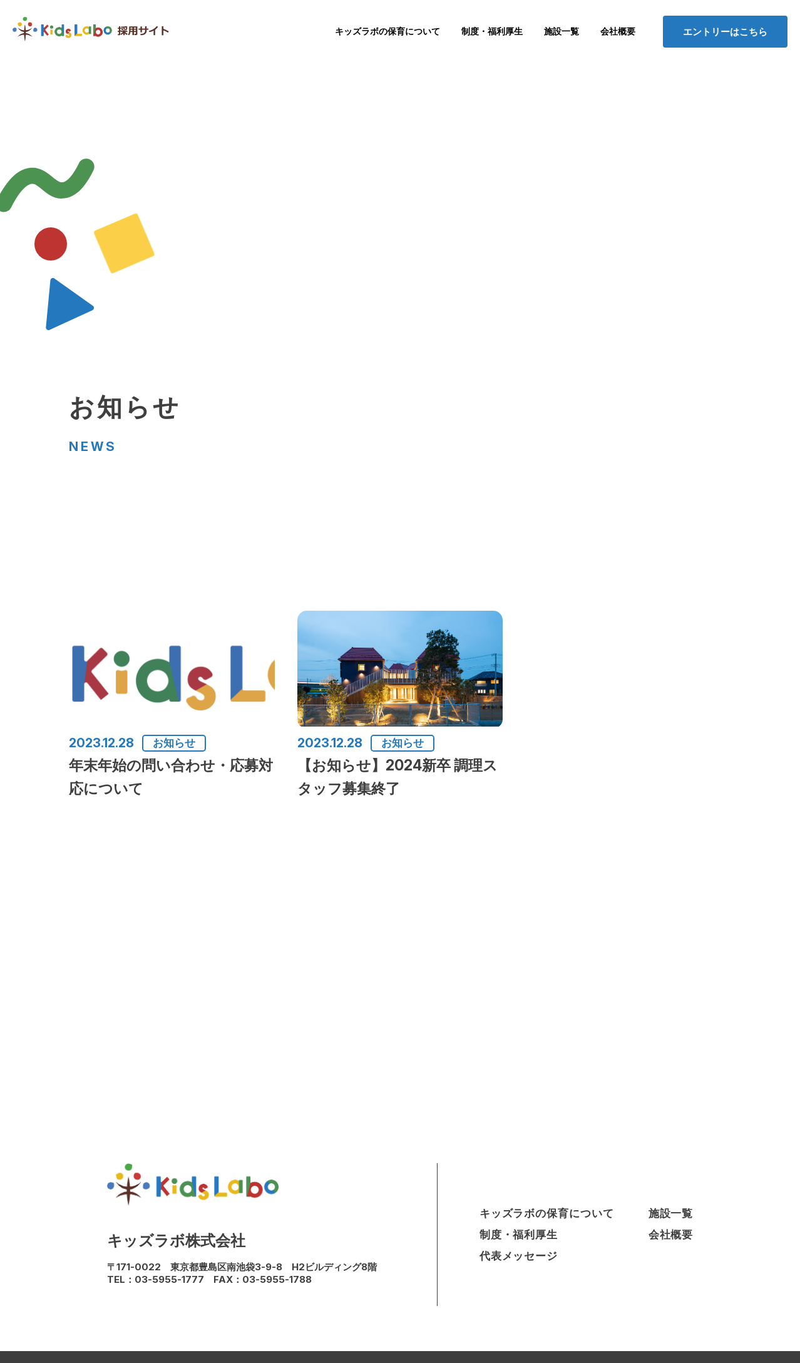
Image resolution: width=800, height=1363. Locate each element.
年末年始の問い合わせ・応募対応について (171, 777)
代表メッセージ (518, 1256)
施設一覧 (561, 31)
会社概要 (617, 31)
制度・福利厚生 (492, 31)
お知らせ (174, 743)
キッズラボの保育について (387, 31)
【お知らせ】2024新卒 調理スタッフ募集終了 (397, 777)
